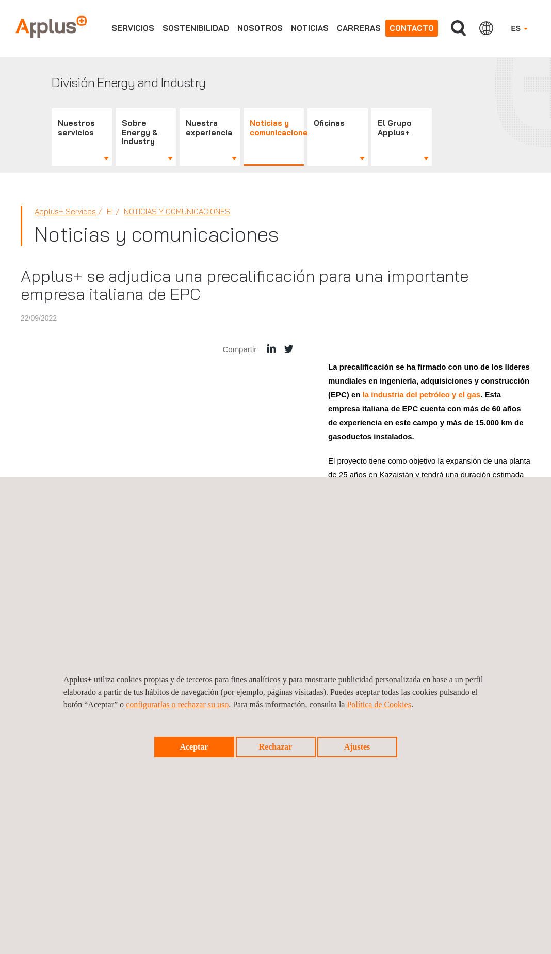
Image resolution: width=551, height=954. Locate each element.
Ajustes (357, 746)
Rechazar (276, 746)
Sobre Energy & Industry (140, 132)
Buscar (458, 28)
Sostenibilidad (196, 28)
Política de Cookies (379, 704)
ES (519, 28)
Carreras (359, 28)
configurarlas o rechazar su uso (177, 704)
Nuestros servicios (76, 127)
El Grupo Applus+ (395, 127)
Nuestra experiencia (209, 127)
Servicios (132, 28)
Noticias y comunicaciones (277, 127)
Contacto (412, 28)
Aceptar (194, 746)
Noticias (310, 28)
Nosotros (260, 28)
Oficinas (329, 123)
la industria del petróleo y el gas (421, 394)
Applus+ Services (65, 211)
